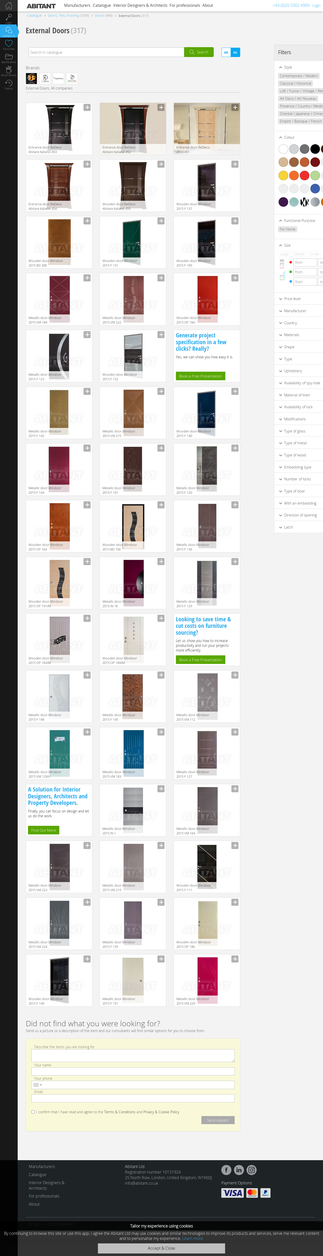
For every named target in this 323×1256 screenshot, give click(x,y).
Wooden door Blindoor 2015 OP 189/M (119, 660)
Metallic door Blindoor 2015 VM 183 (118, 774)
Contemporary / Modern (273, 76)
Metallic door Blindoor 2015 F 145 (118, 717)
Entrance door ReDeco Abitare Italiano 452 (119, 149)
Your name (42, 1065)
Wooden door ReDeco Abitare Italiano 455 (119, 206)
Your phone (43, 1078)
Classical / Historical (270, 83)
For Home (262, 229)
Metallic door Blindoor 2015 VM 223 (45, 887)
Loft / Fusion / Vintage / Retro (277, 91)
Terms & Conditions (120, 1112)
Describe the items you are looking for (64, 1046)
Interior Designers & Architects (140, 5)
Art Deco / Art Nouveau (272, 98)
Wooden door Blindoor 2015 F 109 (193, 263)
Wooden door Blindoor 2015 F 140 (193, 433)
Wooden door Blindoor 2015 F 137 (193, 206)
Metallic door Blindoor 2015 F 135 (118, 944)
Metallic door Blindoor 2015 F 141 (118, 490)
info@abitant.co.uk (141, 1183)
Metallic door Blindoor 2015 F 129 (192, 603)
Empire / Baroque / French (275, 121)
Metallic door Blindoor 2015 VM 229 (192, 1001)
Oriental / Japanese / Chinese (277, 113)
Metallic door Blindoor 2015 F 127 (192, 774)
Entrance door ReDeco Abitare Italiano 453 (45, 149)
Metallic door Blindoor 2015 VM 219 (118, 887)
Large (259, 254)
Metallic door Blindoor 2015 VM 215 (118, 433)
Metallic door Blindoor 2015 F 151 (118, 1001)
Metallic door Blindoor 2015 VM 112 (192, 717)
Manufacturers (77, 5)
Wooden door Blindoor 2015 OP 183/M (46, 660)
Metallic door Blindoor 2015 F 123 (45, 376)
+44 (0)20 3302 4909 (291, 5)
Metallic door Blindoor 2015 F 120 (192, 490)
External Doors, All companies (49, 88)
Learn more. (193, 1238)
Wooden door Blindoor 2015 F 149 (46, 1001)
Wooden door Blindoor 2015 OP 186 (193, 944)
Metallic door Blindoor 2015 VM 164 (192, 830)
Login (316, 5)
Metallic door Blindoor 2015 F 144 (45, 490)
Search (202, 52)
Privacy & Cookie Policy (161, 1112)
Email (38, 1091)
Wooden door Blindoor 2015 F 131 (119, 263)
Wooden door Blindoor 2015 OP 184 (193, 320)
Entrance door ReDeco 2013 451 (193, 149)
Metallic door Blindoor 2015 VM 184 (45, 320)
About (207, 5)
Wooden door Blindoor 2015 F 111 (193, 887)
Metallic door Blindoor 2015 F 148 (45, 717)
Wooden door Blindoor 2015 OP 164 (46, 546)
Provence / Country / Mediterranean (282, 106)
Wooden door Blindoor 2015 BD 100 (119, 546)
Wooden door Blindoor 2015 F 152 (119, 376)
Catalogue (102, 5)
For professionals (185, 5)
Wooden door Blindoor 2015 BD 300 (46, 263)
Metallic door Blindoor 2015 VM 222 (118, 320)
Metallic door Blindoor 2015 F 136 (192, 546)
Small (289, 254)
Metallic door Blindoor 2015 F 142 (45, 433)
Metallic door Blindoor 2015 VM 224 (45, 944)
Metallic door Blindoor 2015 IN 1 (118, 830)
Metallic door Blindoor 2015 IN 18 (118, 603)
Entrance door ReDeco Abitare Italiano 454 (45, 206)
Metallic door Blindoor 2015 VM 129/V (45, 774)
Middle (274, 254)
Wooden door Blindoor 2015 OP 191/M (46, 603)
